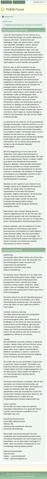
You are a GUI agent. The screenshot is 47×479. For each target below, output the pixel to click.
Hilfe (7, 474)
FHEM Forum (15, 9)
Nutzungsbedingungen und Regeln (20, 474)
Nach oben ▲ (36, 474)
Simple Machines (29, 476)
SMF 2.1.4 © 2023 (17, 476)
